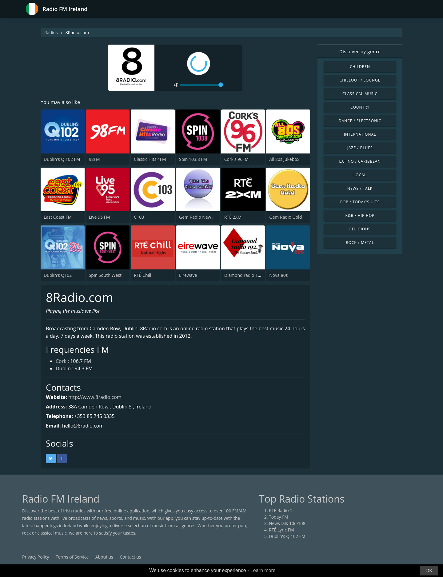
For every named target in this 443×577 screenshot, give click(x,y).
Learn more (263, 570)
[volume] (201, 85)
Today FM (278, 517)
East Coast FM (58, 217)
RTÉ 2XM (232, 217)
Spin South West (105, 275)
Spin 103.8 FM (193, 159)
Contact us (130, 557)
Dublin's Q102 (58, 275)
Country (359, 107)
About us (104, 557)
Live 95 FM (99, 217)
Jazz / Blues (360, 147)
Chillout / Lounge (360, 80)
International (360, 134)
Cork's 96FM (236, 159)
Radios (51, 32)
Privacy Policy (35, 557)
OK (429, 570)
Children (360, 66)
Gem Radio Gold (285, 217)
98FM (94, 159)
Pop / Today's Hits (360, 202)
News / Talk (360, 188)
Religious (359, 229)
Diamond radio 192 (243, 275)
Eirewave (188, 275)
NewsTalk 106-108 (287, 523)
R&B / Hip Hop (360, 215)
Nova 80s (278, 275)
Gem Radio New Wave (201, 217)
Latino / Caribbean (360, 161)
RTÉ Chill (142, 275)
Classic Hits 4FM (150, 159)
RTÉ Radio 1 (280, 510)
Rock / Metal (360, 242)
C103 (139, 217)
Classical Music (359, 93)
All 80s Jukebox (284, 159)
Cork (61, 361)
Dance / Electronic (360, 120)
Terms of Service (72, 557)
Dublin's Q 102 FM (62, 159)
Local (359, 174)
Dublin (63, 368)
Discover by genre (360, 51)
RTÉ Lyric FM (281, 530)
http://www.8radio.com (95, 397)
